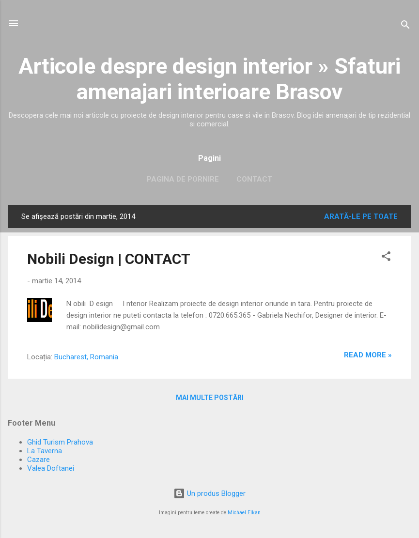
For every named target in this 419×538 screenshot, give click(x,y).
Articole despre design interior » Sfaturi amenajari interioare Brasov (209, 79)
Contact (254, 179)
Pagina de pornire (183, 179)
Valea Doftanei (50, 468)
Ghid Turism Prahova (60, 442)
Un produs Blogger (209, 493)
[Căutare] (405, 26)
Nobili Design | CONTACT (108, 258)
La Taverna (44, 450)
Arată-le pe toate (361, 216)
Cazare (38, 459)
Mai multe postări (210, 397)
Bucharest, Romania (86, 357)
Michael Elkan (244, 512)
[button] (386, 257)
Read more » (368, 355)
